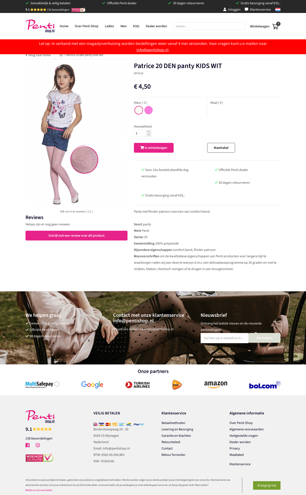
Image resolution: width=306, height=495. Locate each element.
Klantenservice (258, 9)
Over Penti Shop (241, 423)
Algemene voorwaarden (247, 429)
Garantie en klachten (176, 435)
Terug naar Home (38, 55)
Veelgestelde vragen (244, 435)
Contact (167, 448)
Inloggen (232, 9)
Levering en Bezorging (177, 429)
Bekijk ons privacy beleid (39, 490)
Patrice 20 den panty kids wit (84, 55)
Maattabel (221, 147)
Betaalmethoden (173, 423)
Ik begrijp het (267, 485)
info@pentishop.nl (152, 50)
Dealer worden (240, 442)
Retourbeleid (171, 442)
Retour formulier (174, 454)
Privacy (235, 448)
